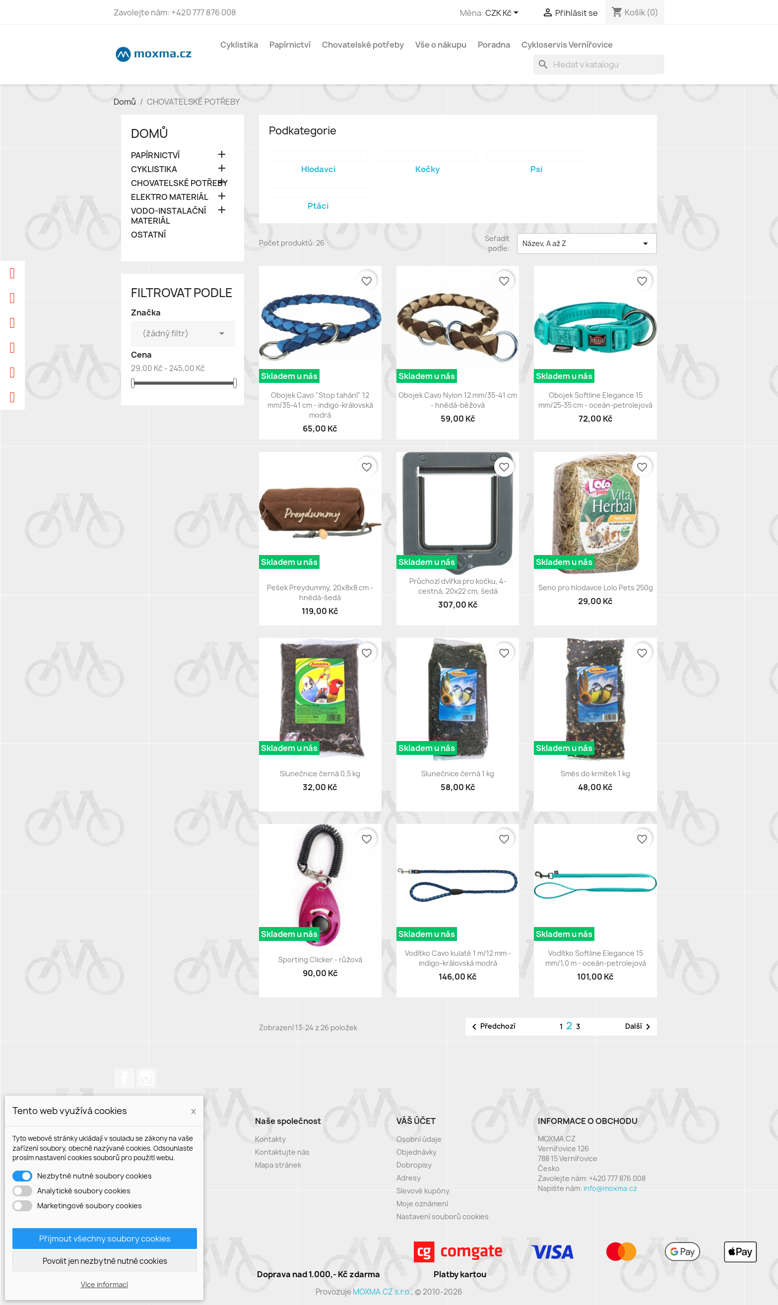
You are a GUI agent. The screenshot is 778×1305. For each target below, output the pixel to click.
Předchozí (492, 1027)
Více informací (104, 1284)
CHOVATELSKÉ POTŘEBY (179, 183)
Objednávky (416, 1152)
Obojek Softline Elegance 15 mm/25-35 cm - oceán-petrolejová (595, 400)
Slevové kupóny (423, 1190)
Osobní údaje (419, 1139)
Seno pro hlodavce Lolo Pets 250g (595, 587)
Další (639, 1027)
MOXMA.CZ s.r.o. (382, 1292)
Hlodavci (318, 169)
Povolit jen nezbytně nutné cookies (105, 1261)
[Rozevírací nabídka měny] (503, 13)
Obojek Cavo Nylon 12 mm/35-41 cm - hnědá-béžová (457, 400)
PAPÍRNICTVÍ (155, 155)
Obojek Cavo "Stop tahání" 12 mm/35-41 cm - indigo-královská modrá (320, 405)
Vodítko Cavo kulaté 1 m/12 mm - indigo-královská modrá (458, 958)
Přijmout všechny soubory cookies (105, 1238)
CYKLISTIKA (154, 169)
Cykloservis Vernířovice (567, 44)
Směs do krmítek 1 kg (595, 773)
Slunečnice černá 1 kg (457, 773)
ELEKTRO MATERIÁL (169, 197)
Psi (536, 169)
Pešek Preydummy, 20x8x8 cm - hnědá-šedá (320, 592)
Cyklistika (239, 44)
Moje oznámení (422, 1203)
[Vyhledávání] (598, 64)
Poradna (494, 44)
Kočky (427, 169)
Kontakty (270, 1139)
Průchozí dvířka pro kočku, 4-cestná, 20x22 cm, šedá (458, 586)
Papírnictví (290, 44)
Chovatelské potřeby (363, 44)
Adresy (408, 1177)
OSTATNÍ (148, 235)
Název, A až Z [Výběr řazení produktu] (586, 243)
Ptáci (318, 205)
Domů (149, 133)
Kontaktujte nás (282, 1152)
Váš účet (416, 1121)
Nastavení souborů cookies (442, 1216)
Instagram (146, 1078)
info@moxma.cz (610, 1188)
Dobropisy (414, 1165)
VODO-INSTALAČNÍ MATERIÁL (168, 216)
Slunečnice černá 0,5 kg (320, 773)
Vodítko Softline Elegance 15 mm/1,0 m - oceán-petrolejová (595, 958)
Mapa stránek (278, 1165)
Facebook (124, 1078)
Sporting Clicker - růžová (320, 959)
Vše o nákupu (440, 44)
